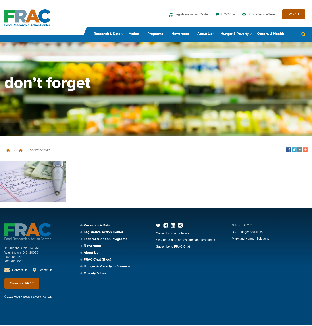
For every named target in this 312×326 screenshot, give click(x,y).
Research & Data (107, 34)
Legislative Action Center (192, 15)
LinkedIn (173, 226)
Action (134, 34)
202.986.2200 (13, 257)
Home (8, 151)
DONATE (294, 15)
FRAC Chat (228, 15)
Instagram (180, 226)
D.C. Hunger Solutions (247, 232)
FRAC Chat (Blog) (97, 260)
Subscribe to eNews (261, 15)
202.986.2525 (13, 262)
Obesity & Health (270, 34)
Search (303, 35)
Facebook (165, 226)
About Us (204, 34)
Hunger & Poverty (235, 34)
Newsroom (180, 34)
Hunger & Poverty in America (107, 267)
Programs (155, 34)
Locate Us (45, 271)
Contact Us (19, 271)
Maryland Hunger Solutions (250, 239)
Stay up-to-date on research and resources (185, 240)
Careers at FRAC (22, 284)
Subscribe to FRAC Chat (173, 247)
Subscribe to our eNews (172, 234)
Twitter (158, 226)
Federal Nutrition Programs (20, 151)
